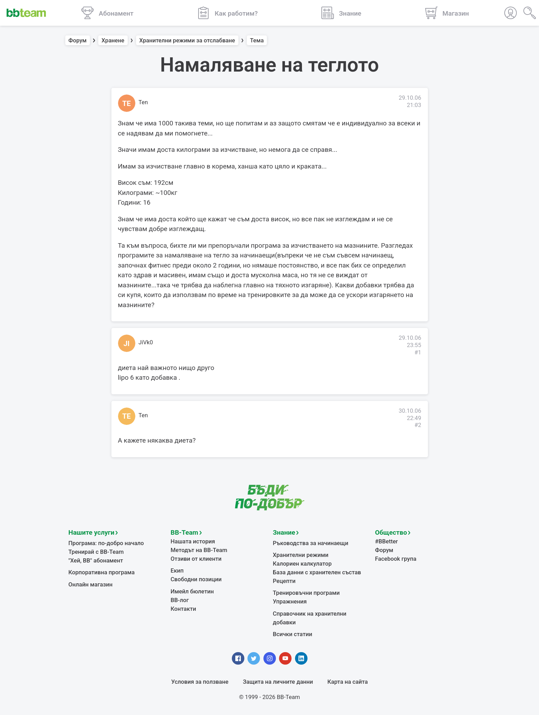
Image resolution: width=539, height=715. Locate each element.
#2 (417, 425)
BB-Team (185, 532)
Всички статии (292, 634)
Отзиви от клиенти (196, 559)
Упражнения (290, 601)
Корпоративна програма (101, 572)
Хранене (113, 40)
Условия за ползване (199, 682)
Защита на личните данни (278, 682)
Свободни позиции (196, 579)
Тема (257, 40)
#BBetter (386, 541)
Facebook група (395, 559)
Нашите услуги (91, 532)
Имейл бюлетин (192, 591)
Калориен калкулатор (302, 563)
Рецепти (284, 581)
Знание (284, 532)
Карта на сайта (347, 682)
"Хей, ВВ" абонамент (95, 560)
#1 (417, 352)
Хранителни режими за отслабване (187, 40)
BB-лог (180, 600)
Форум (77, 40)
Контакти (183, 609)
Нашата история (193, 541)
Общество (391, 532)
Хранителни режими (300, 555)
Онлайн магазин (90, 584)
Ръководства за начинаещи (310, 543)
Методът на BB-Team (199, 550)
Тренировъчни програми (306, 593)
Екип (177, 570)
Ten (143, 102)
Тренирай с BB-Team (96, 552)
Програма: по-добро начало (106, 543)
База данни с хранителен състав (317, 572)
